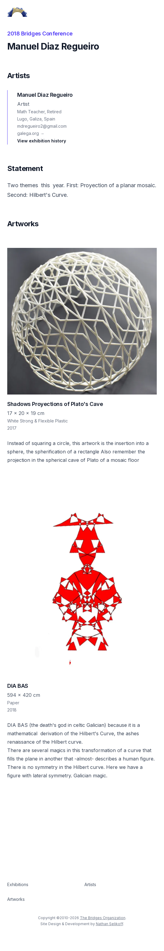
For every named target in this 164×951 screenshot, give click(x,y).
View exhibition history (41, 140)
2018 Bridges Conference (40, 33)
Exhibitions (17, 884)
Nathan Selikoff (109, 924)
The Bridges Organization (102, 918)
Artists (90, 884)
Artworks (16, 899)
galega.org (30, 133)
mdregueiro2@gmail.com (42, 126)
